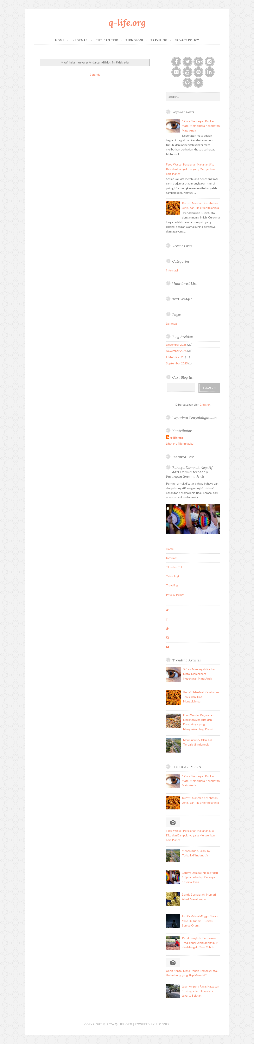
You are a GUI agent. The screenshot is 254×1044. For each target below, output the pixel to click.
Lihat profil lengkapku (179, 443)
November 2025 (176, 350)
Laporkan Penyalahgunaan (194, 417)
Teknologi (134, 40)
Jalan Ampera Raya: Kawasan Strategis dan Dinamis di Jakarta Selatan (200, 991)
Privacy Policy (186, 40)
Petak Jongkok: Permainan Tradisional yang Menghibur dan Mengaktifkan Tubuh (199, 942)
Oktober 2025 (175, 357)
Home (59, 40)
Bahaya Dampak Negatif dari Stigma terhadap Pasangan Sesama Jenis (189, 472)
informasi (172, 270)
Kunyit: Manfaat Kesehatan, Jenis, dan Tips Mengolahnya (201, 696)
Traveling (158, 40)
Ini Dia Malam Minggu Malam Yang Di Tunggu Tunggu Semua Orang (200, 920)
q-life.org (127, 22)
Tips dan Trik (107, 40)
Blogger (205, 404)
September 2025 (177, 363)
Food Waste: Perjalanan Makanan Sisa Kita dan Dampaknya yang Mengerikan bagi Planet (190, 169)
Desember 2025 (176, 344)
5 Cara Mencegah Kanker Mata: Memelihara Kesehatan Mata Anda (201, 125)
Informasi (80, 40)
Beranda (95, 74)
